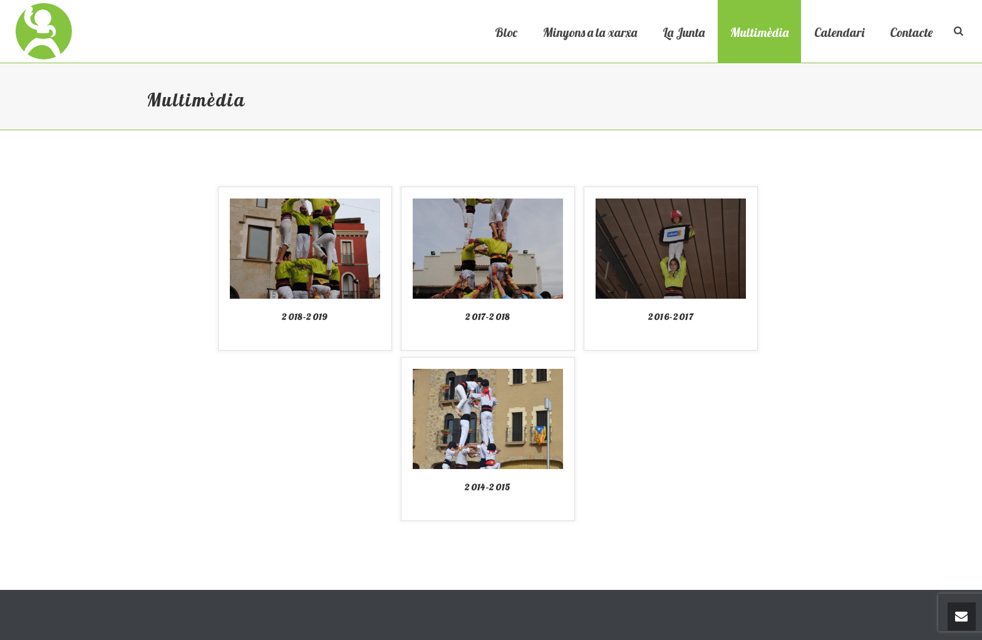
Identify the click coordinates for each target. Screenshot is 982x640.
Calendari (839, 32)
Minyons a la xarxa (590, 32)
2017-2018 (487, 317)
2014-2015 (488, 487)
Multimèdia (759, 32)
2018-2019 (305, 317)
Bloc (506, 32)
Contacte (911, 32)
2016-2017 (671, 317)
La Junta (684, 32)
